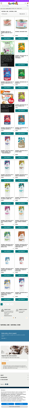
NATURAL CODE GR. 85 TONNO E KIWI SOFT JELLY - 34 (7, 32)
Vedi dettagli (21, 312)
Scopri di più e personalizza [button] (14, 406)
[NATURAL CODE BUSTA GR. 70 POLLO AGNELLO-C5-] (21, 97)
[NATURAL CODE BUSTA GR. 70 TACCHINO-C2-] (21, 120)
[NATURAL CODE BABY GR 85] (21, 24)
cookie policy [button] (18, 395)
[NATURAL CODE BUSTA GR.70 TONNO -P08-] (21, 285)
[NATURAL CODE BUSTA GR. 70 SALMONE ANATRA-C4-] (7, 120)
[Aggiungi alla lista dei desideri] (13, 35)
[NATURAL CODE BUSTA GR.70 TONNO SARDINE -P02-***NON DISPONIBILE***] (7, 143)
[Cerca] (14, 6)
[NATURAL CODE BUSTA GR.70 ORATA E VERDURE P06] (21, 167)
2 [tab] (15, 317)
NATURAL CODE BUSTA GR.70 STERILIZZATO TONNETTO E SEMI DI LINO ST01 (21, 245)
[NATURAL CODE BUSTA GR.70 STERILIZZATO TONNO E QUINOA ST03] (7, 285)
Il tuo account (4, 379)
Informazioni (4, 377)
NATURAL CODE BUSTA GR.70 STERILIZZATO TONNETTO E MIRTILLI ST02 (7, 245)
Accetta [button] (21, 403)
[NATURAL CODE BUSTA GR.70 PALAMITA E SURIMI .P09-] (7, 190)
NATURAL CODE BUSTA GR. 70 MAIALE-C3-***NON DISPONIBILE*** (21, 56)
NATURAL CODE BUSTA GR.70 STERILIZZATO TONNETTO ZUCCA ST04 (21, 269)
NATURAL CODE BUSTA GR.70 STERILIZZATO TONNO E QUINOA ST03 (7, 293)
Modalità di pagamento (8, 315)
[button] (27, 390)
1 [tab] (13, 317)
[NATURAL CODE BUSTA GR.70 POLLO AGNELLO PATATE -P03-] (7, 213)
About (2, 375)
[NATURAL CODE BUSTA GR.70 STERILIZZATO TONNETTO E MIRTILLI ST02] (7, 237)
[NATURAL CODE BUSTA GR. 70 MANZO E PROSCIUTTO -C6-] (7, 74)
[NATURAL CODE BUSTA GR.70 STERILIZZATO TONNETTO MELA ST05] (7, 261)
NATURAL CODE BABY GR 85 (21, 31)
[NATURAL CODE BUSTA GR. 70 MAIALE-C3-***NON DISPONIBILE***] (21, 48)
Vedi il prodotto (7, 38)
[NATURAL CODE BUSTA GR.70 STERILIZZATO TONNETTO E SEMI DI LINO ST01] (21, 237)
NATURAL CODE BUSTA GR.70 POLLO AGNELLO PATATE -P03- (7, 221)
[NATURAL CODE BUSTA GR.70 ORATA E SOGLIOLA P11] (7, 167)
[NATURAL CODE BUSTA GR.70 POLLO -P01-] (21, 190)
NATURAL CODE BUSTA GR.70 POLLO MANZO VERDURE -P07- (21, 221)
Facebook (5, 384)
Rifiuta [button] (7, 403)
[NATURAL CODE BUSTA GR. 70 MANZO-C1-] (21, 74)
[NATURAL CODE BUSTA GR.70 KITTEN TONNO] (21, 143)
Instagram (7, 384)
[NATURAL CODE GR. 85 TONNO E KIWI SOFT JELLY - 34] (7, 24)
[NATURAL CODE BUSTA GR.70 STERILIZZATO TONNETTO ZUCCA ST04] (21, 261)
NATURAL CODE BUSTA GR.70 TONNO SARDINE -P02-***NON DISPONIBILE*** (7, 151)
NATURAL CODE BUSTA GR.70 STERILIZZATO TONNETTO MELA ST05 (7, 269)
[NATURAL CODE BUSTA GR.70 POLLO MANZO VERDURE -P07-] (21, 213)
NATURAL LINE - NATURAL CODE (9, 11)
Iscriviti (3, 363)
